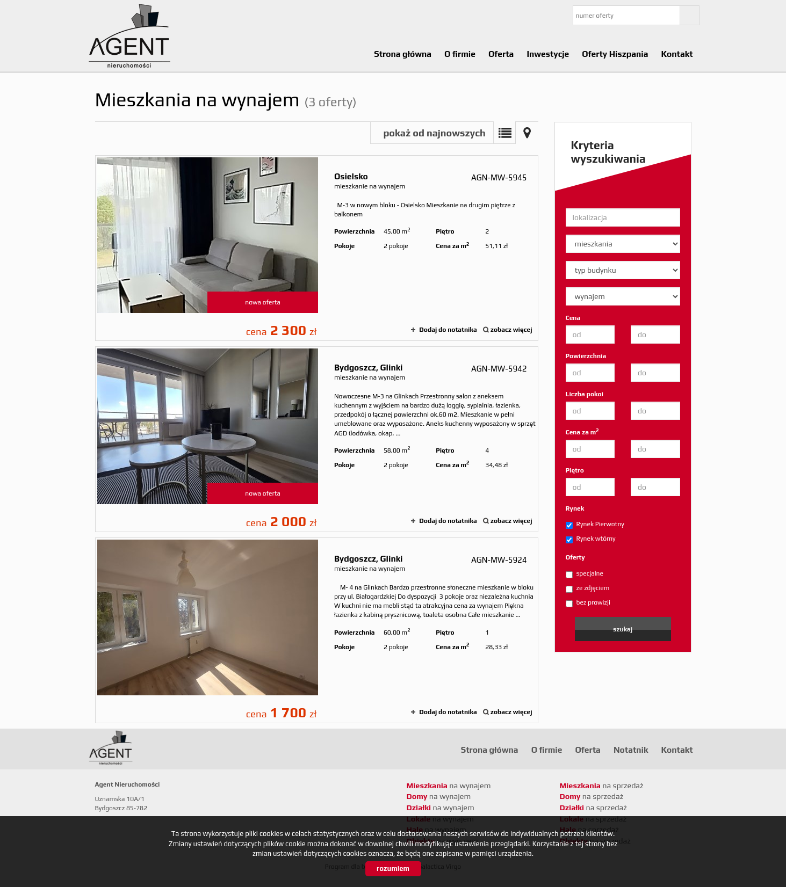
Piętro (575, 470)
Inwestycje (548, 54)
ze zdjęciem (588, 588)
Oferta (501, 54)
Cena (573, 318)
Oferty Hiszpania (615, 54)
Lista (504, 132)
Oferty (575, 557)
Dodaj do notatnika (448, 329)
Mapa (527, 132)
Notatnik (631, 749)
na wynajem (449, 785)
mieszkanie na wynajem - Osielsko (317, 248)
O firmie (459, 54)
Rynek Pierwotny (595, 524)
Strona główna (402, 54)
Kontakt (677, 54)
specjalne (584, 574)
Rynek (575, 508)
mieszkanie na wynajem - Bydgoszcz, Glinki (317, 439)
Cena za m (582, 432)
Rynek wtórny (591, 539)
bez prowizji (588, 603)
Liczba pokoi (585, 394)
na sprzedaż (602, 785)
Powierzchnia (586, 356)
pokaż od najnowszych (434, 133)
